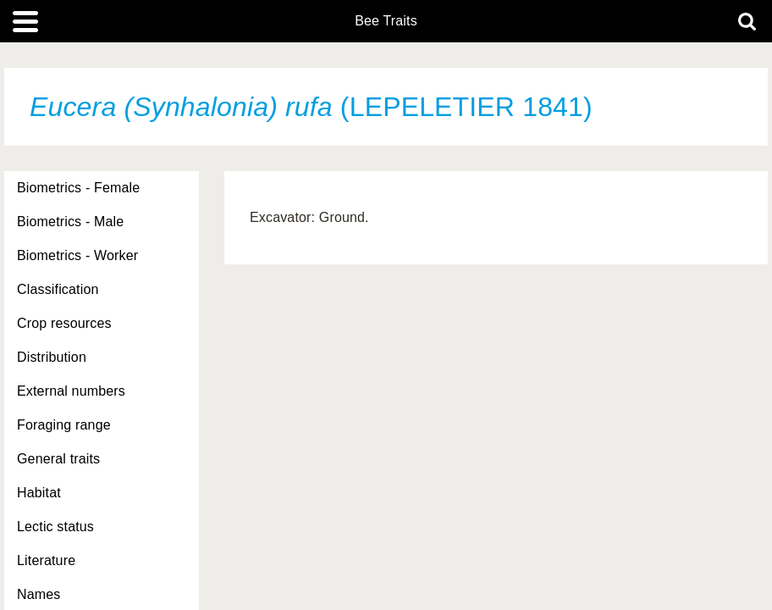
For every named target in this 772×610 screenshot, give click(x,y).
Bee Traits (386, 21)
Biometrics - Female (78, 187)
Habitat (39, 492)
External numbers (71, 391)
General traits (58, 459)
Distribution (51, 357)
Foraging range (64, 425)
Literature (46, 560)
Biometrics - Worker (77, 255)
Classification (58, 289)
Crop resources (64, 323)
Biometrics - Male (70, 221)
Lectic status (55, 526)
